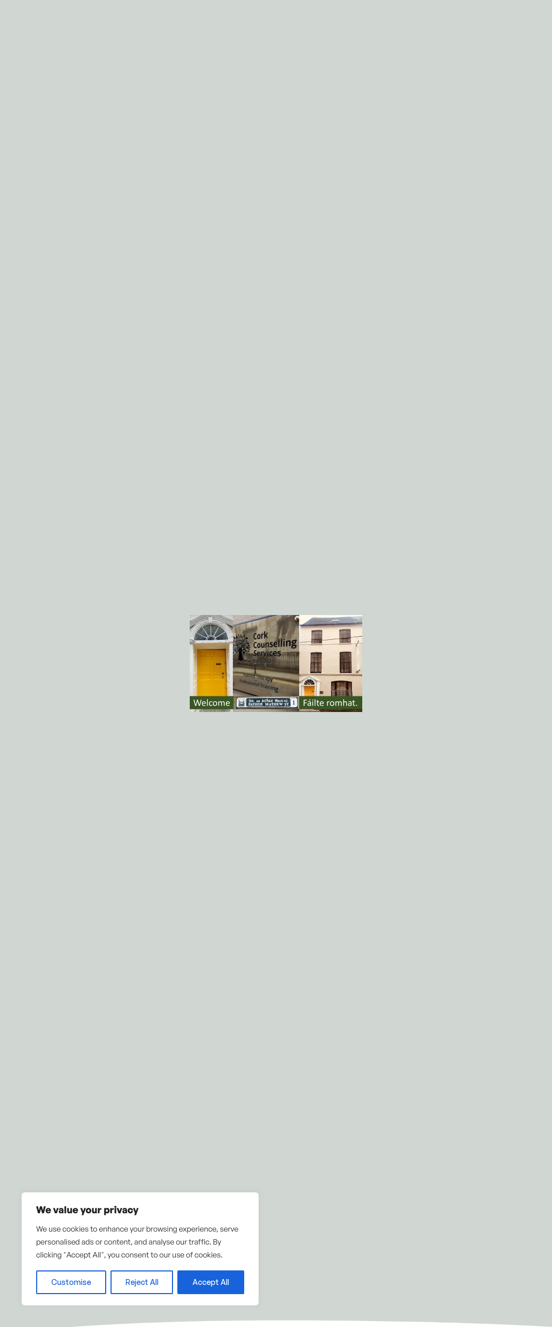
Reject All (142, 1282)
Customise (71, 1282)
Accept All (210, 1282)
